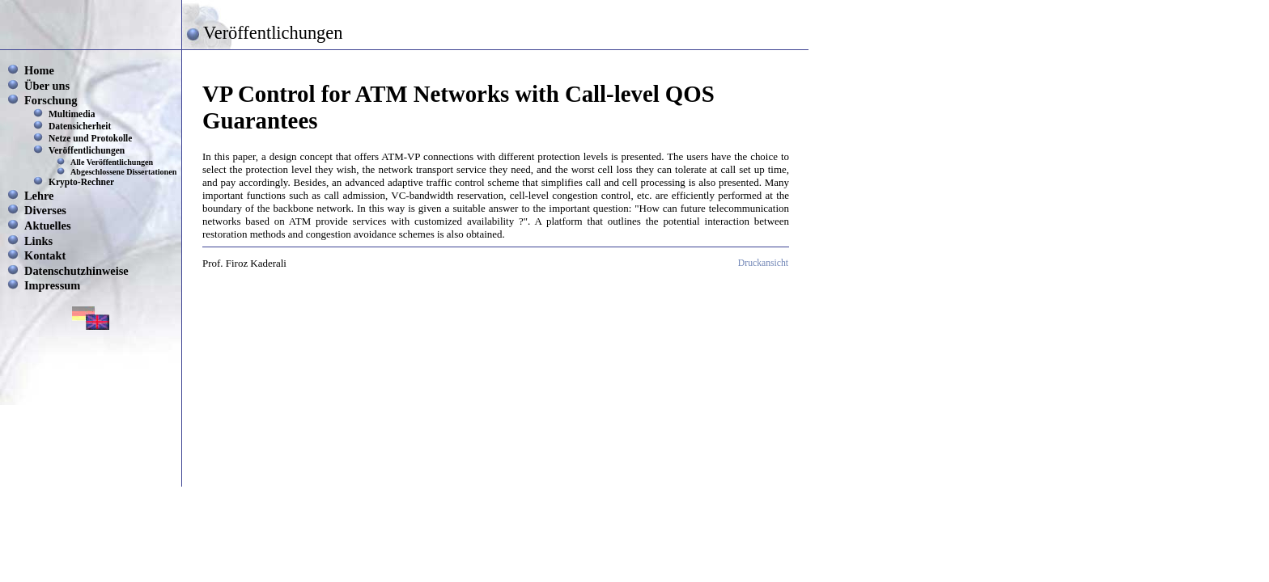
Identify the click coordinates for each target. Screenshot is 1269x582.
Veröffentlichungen (87, 150)
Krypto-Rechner (81, 182)
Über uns (47, 85)
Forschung (51, 100)
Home (39, 70)
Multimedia (72, 114)
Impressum (52, 285)
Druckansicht (763, 263)
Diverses (45, 210)
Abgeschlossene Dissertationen (123, 171)
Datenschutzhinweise (76, 270)
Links (38, 240)
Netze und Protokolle (90, 138)
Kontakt (45, 255)
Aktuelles (47, 225)
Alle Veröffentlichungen (111, 162)
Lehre (39, 195)
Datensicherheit (80, 126)
